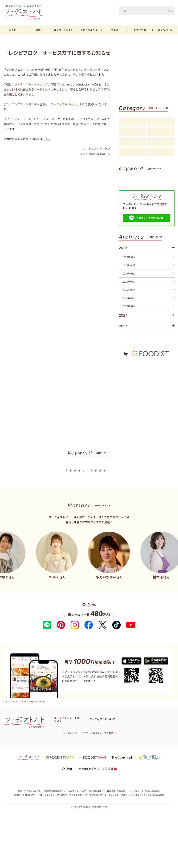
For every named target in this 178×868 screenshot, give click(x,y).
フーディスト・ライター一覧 (68, 757)
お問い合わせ (92, 757)
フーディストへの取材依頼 (150, 757)
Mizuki (121, 17)
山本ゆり (104, 17)
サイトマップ (81, 762)
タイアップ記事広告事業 (152, 833)
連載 (38, 30)
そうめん (142, 190)
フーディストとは (125, 757)
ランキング (89, 30)
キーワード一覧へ (163, 202)
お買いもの (140, 30)
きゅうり (150, 17)
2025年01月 (148, 328)
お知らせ (132, 152)
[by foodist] (147, 374)
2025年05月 (148, 296)
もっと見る (167, 358)
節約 (160, 185)
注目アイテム (161, 152)
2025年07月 (148, 279)
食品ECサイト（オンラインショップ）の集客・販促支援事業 (53, 833)
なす (135, 17)
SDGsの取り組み (152, 830)
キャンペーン (165, 30)
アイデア (132, 142)
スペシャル (161, 142)
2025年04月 (148, 304)
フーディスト (63, 30)
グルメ (114, 30)
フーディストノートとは (66, 749)
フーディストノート (27, 84)
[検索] (170, 8)
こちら (46, 139)
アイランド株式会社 (33, 830)
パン (158, 190)
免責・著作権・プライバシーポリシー (73, 766)
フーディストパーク (63, 104)
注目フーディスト (161, 132)
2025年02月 (148, 320)
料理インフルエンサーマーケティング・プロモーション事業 (111, 833)
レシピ (12, 30)
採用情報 (111, 830)
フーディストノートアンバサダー (70, 753)
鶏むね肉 (168, 17)
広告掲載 (121, 830)
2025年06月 (148, 287)
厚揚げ (126, 190)
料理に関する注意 (63, 762)
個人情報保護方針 (97, 830)
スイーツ (127, 196)
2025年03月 (148, 312)
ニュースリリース (135, 830)
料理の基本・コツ (160, 121)
